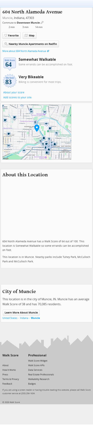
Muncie (7, 18)
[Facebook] (10, 360)
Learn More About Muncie (21, 312)
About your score (13, 92)
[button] (37, 128)
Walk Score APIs (36, 365)
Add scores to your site (17, 97)
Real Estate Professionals (41, 374)
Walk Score (10, 355)
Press (5, 374)
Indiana (24, 318)
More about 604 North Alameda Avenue (24, 51)
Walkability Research (38, 379)
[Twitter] (4, 360)
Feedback (7, 384)
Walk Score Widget (37, 361)
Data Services (35, 370)
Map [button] (29, 35)
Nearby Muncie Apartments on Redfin (30, 44)
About (5, 365)
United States (9, 318)
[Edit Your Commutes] (42, 22)
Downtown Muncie (28, 22)
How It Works (9, 370)
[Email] (16, 360)
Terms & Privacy (10, 379)
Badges (32, 384)
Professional (37, 355)
